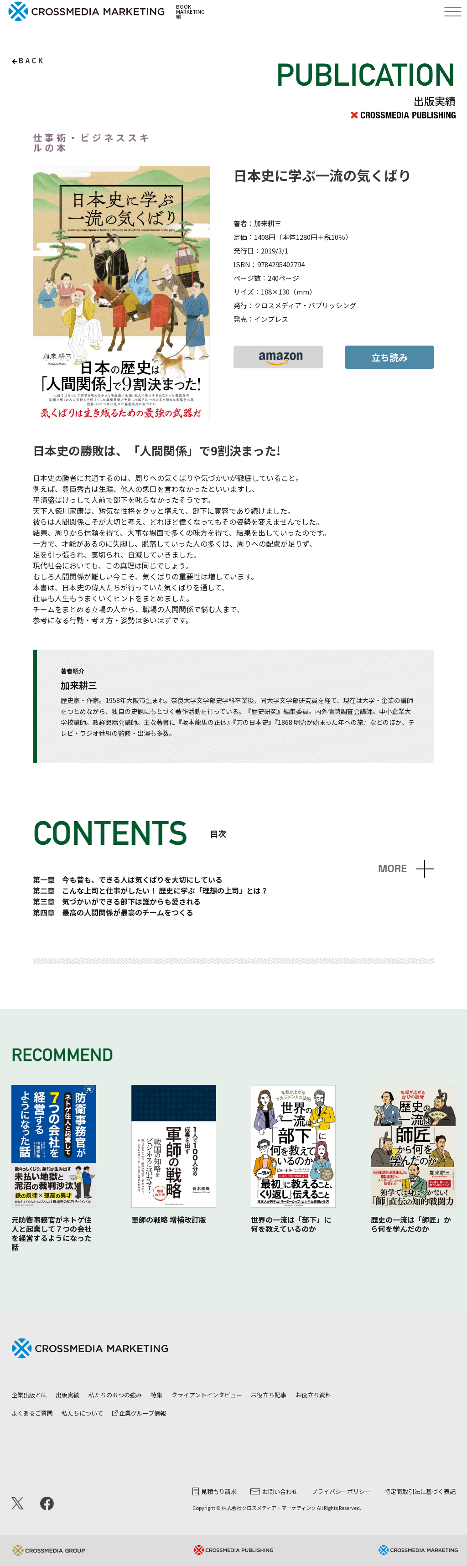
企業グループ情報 (139, 1413)
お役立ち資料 (313, 1394)
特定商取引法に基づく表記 (420, 1491)
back (32, 60)
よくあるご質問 (32, 1413)
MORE (392, 868)
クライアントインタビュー (206, 1394)
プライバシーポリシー (341, 1491)
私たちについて (82, 1413)
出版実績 (67, 1394)
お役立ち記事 (268, 1394)
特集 (156, 1394)
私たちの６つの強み (115, 1394)
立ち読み (389, 357)
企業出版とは (29, 1394)
